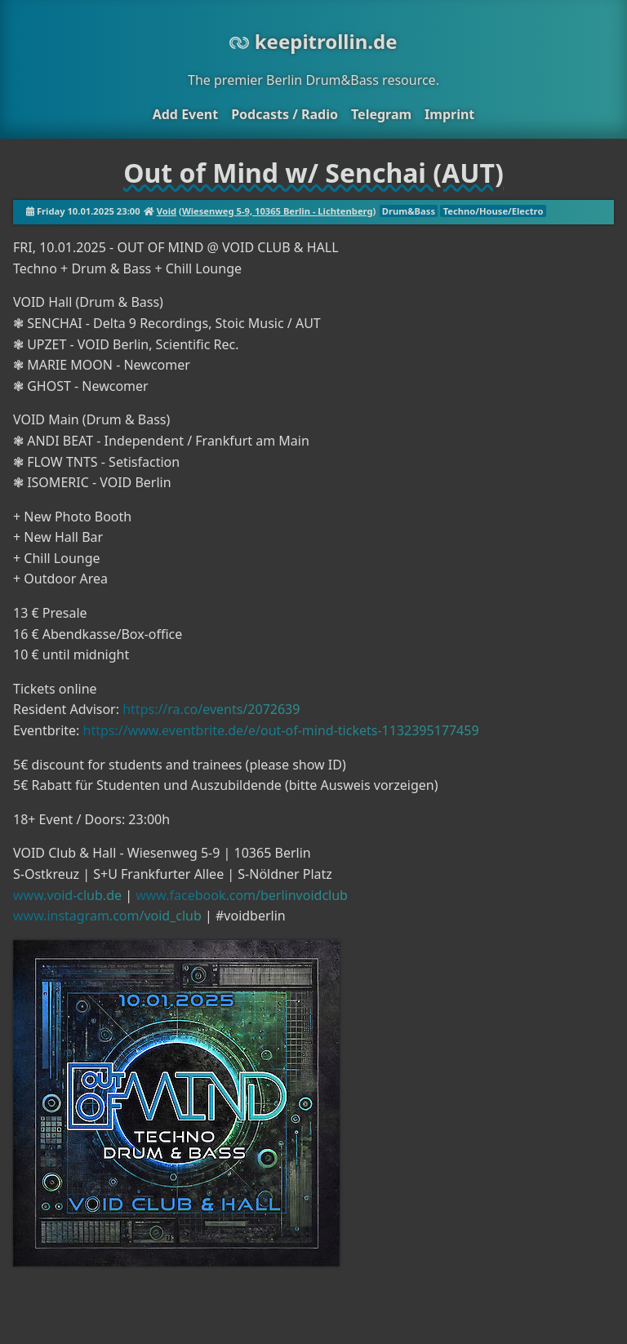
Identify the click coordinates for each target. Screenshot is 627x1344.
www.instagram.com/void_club (107, 916)
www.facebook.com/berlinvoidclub (242, 895)
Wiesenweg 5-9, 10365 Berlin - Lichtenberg (277, 211)
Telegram (381, 114)
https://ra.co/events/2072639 (211, 709)
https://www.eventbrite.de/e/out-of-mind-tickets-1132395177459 (281, 730)
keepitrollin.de (313, 41)
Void (166, 211)
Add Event (185, 114)
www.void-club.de (67, 895)
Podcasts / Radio (284, 114)
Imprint (449, 114)
